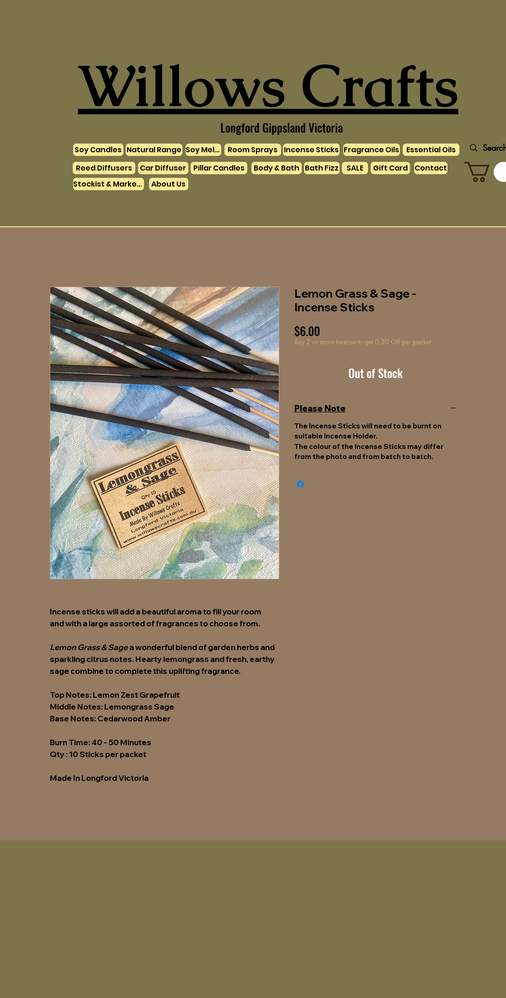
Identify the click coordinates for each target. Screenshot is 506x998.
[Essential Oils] (431, 150)
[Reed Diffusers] (104, 168)
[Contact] (430, 168)
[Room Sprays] (252, 150)
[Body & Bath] (276, 168)
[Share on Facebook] (300, 484)
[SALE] (355, 168)
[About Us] (168, 184)
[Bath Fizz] (322, 168)
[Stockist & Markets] (108, 184)
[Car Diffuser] (163, 168)
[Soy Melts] (203, 150)
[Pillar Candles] (219, 168)
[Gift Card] (390, 168)
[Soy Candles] (98, 150)
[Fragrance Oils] (371, 150)
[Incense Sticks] (311, 150)
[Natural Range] (154, 150)
